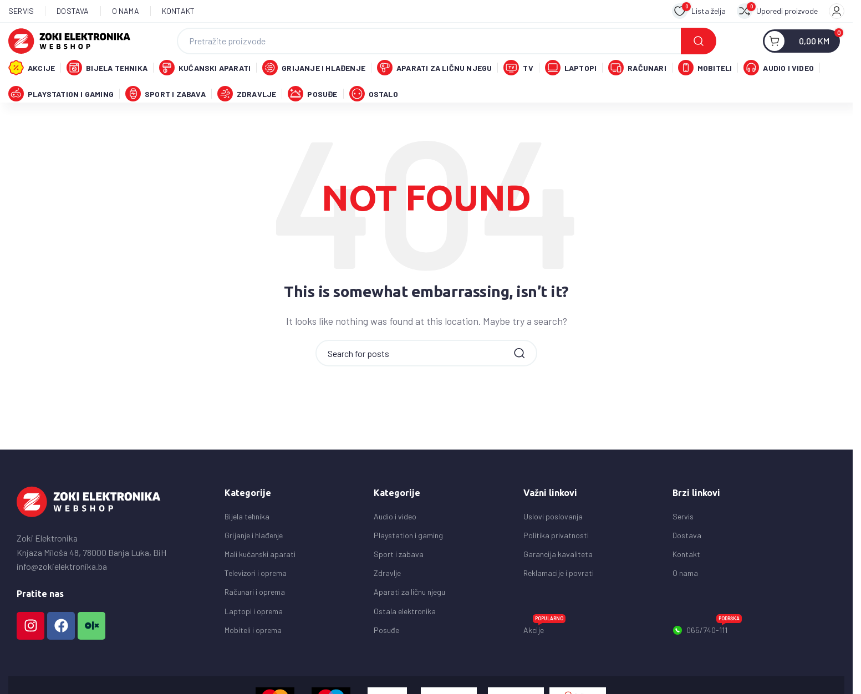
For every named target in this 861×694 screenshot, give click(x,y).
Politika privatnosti (556, 562)
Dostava (687, 562)
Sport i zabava (399, 580)
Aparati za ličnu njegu (409, 618)
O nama (685, 599)
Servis (683, 543)
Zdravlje (387, 599)
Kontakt (686, 580)
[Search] (446, 45)
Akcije (544, 654)
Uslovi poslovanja (553, 543)
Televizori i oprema (256, 599)
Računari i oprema (255, 618)
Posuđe (386, 656)
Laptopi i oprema (254, 637)
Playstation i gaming (408, 562)
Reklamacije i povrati (558, 599)
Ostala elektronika (405, 637)
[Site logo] (69, 43)
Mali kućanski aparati (260, 580)
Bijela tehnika (247, 543)
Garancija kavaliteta (558, 580)
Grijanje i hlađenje (254, 562)
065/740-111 (707, 654)
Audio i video (395, 543)
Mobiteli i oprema (253, 656)
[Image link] (89, 527)
